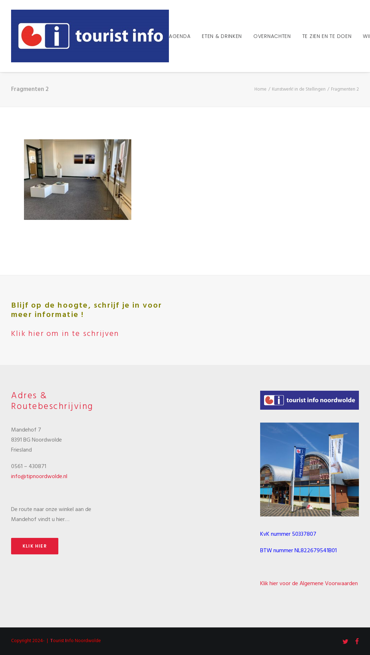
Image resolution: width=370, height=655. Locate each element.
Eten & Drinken (222, 36)
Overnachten (272, 36)
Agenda (179, 36)
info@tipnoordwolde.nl (39, 476)
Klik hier (35, 546)
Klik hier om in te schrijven (65, 334)
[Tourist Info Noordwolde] (90, 36)
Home (260, 89)
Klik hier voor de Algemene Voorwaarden (309, 583)
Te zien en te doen (327, 36)
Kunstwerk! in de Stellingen (299, 89)
